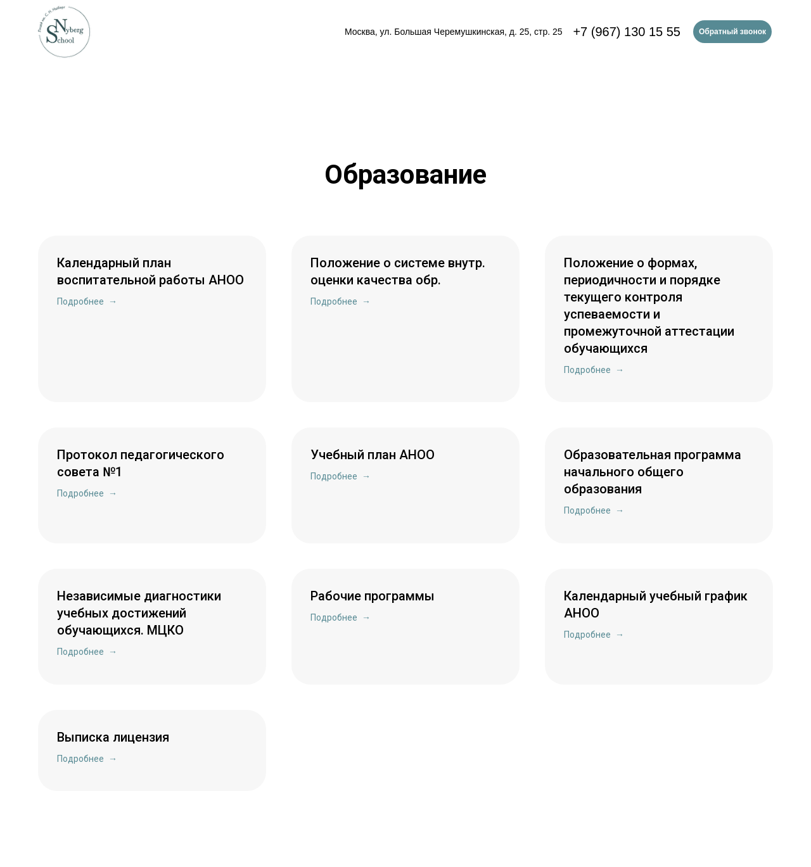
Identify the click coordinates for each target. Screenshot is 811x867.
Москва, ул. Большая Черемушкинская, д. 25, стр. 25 (454, 32)
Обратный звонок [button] (732, 31)
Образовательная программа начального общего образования (652, 472)
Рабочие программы (372, 596)
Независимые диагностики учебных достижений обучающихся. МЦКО (139, 613)
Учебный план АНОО (372, 454)
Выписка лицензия (113, 737)
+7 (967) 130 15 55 (626, 32)
